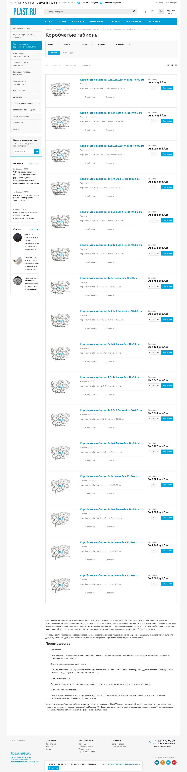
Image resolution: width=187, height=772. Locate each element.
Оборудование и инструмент (20, 64)
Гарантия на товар (87, 751)
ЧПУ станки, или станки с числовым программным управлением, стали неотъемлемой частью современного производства (26, 177)
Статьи (48, 749)
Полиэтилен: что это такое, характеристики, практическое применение (32, 263)
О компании (96, 21)
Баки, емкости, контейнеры (19, 82)
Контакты (115, 21)
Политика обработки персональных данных (20, 754)
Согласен (53, 767)
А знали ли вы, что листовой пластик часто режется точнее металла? (26, 198)
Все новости (34, 164)
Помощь (116, 740)
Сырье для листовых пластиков (22, 73)
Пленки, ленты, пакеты (23, 103)
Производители (119, 746)
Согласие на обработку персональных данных (20, 758)
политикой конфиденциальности (123, 763)
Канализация (19, 90)
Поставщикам (134, 21)
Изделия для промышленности (21, 54)
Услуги (62, 21)
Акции (48, 21)
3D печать (17, 97)
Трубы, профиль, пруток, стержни (24, 36)
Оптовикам (154, 21)
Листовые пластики (22, 28)
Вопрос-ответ (118, 744)
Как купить (78, 21)
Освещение (18, 122)
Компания (50, 740)
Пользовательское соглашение (24, 762)
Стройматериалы (21, 116)
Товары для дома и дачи (24, 109)
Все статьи (34, 229)
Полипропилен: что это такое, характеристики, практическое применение (32, 283)
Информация (86, 740)
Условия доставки (87, 749)
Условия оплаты (86, 746)
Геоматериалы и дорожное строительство (24, 45)
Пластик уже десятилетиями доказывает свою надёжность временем (26, 215)
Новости (49, 746)
